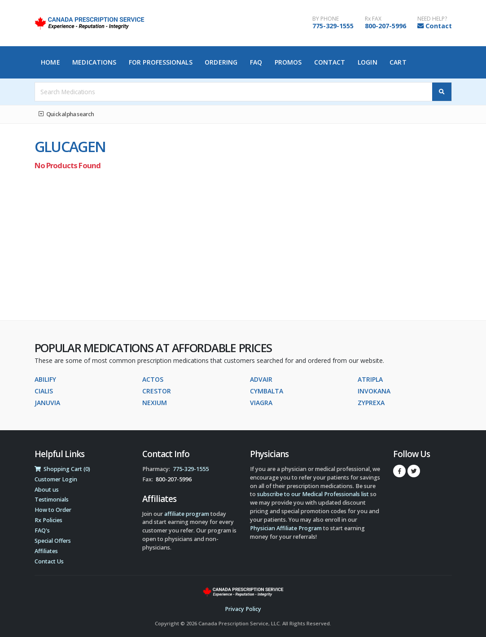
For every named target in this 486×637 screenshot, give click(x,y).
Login (367, 62)
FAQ (256, 62)
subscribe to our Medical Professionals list (313, 494)
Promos (288, 62)
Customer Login (56, 479)
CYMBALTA (266, 391)
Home (50, 62)
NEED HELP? (432, 19)
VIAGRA (261, 402)
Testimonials (52, 499)
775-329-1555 (333, 26)
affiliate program (186, 514)
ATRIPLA (370, 379)
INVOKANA (374, 391)
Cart (398, 62)
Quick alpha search (66, 114)
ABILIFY (45, 379)
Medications (94, 62)
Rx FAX (373, 19)
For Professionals (161, 62)
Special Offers (53, 541)
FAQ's (42, 530)
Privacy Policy (243, 609)
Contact (438, 26)
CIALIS (44, 391)
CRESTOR (156, 391)
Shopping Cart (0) (62, 469)
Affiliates (46, 551)
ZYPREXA (371, 402)
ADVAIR (261, 379)
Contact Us (49, 561)
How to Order (53, 510)
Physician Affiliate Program (286, 528)
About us (47, 489)
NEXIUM (154, 402)
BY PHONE (325, 19)
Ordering (221, 62)
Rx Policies (48, 520)
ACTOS (152, 379)
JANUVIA (47, 402)
